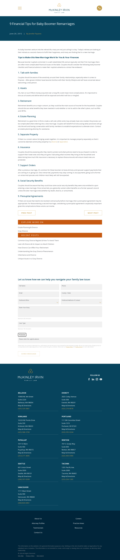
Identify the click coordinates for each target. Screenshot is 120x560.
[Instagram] (97, 379)
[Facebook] (89, 379)
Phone (64, 286)
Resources (78, 528)
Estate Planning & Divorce (28, 227)
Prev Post (26, 213)
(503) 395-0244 (67, 432)
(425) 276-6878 (67, 408)
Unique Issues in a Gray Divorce (30, 258)
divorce (54, 142)
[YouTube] (101, 379)
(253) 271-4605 (24, 456)
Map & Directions (24, 405)
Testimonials (38, 528)
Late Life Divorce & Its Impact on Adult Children (36, 244)
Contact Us (38, 532)
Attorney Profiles (38, 523)
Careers (78, 518)
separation (64, 142)
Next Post (93, 213)
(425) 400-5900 (67, 456)
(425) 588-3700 (24, 432)
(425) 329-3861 (24, 408)
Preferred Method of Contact (71, 300)
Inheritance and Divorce (27, 255)
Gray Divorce (23, 231)
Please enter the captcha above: (29, 339)
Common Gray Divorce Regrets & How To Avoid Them (38, 240)
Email (20, 293)
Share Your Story (24, 307)
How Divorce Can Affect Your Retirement (33, 248)
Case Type (22, 323)
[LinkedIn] (93, 379)
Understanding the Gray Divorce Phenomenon (35, 251)
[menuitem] (20, 556)
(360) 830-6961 (24, 503)
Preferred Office (24, 300)
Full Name (22, 286)
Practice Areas (78, 523)
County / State (66, 293)
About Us (38, 518)
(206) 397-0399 (24, 479)
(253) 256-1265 (67, 479)
